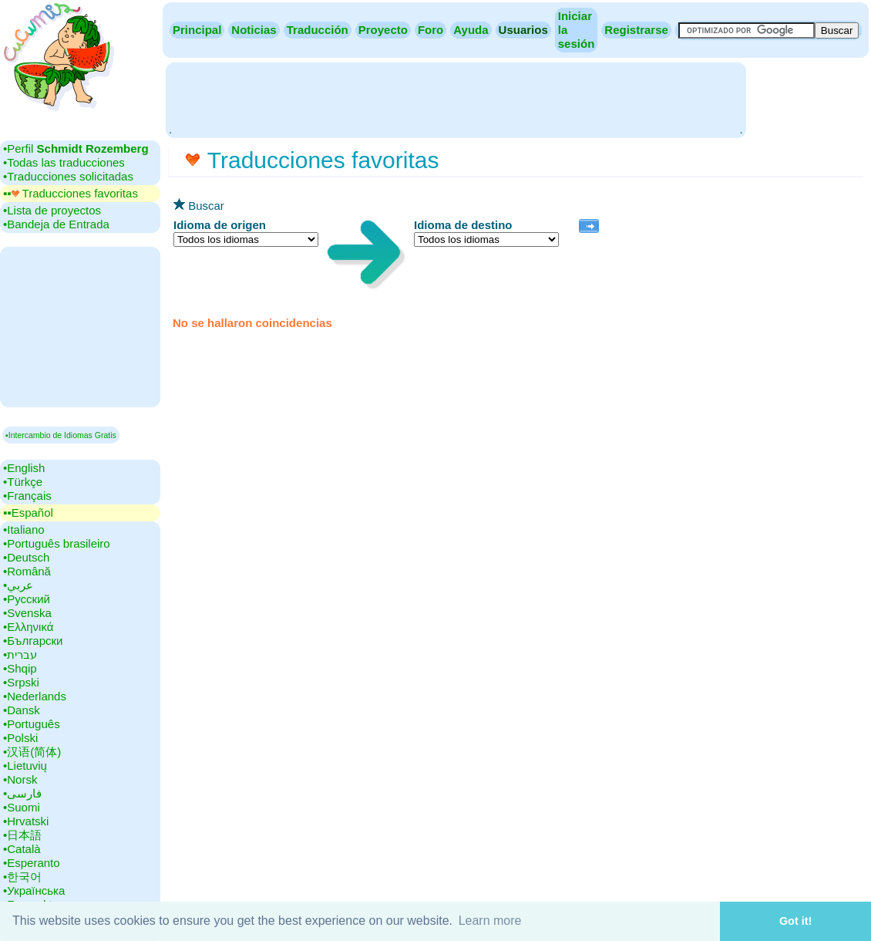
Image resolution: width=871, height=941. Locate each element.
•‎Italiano (24, 529)
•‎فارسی (22, 793)
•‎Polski (20, 737)
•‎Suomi (21, 807)
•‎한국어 (22, 876)
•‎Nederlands (34, 696)
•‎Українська (34, 890)
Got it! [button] (795, 921)
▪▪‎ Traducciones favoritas (70, 193)
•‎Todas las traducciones (64, 162)
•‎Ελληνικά (28, 626)
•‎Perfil (76, 148)
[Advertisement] (455, 98)
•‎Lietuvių (25, 765)
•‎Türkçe (22, 481)
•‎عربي (18, 585)
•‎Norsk (20, 779)
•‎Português (31, 723)
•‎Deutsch (26, 557)
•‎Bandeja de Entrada (56, 224)
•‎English (24, 467)
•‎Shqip (20, 668)
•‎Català (22, 848)
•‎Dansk (21, 710)
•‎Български (33, 640)
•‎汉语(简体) (32, 751)
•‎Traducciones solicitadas (68, 176)
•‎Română (27, 571)
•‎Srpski (21, 682)
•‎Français (27, 495)
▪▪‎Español (28, 512)
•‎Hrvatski (26, 821)
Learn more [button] (490, 920)
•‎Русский (26, 598)
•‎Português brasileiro (56, 543)
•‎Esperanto (31, 862)
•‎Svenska (27, 612)
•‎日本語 (22, 835)
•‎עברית (20, 654)
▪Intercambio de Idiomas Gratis (60, 435)
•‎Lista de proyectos (52, 210)
